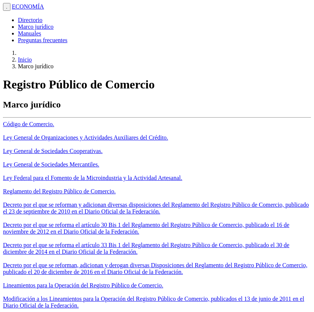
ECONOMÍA (28, 6)
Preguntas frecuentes (42, 40)
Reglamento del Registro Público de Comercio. (59, 191)
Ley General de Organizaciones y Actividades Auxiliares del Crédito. (85, 137)
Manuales (29, 33)
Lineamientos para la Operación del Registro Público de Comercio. (83, 285)
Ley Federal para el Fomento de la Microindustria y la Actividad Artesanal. (92, 178)
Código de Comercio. (28, 124)
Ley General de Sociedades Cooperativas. (53, 151)
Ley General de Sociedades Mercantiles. (51, 164)
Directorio (30, 20)
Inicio (25, 59)
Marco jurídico (36, 27)
